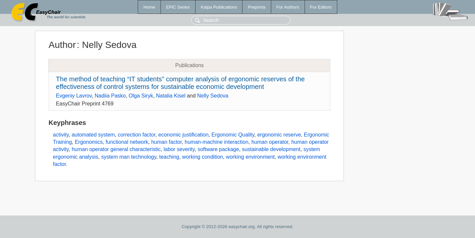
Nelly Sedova (212, 96)
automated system (93, 135)
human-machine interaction (216, 142)
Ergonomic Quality (232, 135)
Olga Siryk (141, 96)
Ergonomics (88, 142)
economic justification (183, 135)
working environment (250, 157)
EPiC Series (178, 7)
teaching (169, 157)
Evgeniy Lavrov (73, 96)
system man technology (128, 157)
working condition (202, 157)
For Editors (321, 7)
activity (61, 135)
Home (149, 7)
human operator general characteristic (116, 149)
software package (218, 149)
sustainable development (271, 149)
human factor (166, 142)
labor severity (179, 149)
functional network (127, 142)
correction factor (137, 135)
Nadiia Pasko (110, 96)
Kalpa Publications (219, 7)
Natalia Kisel (170, 96)
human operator (269, 142)
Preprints (256, 7)
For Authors (287, 7)
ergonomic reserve (279, 135)
